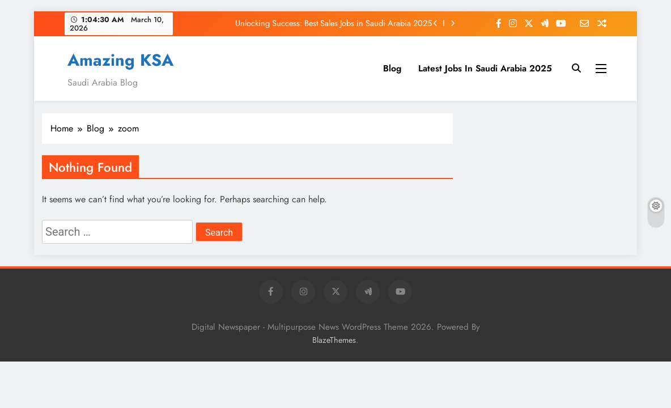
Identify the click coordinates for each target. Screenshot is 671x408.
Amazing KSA (120, 60)
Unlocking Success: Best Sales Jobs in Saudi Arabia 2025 (333, 23)
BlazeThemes (334, 340)
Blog (392, 68)
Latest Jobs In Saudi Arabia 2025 (485, 68)
